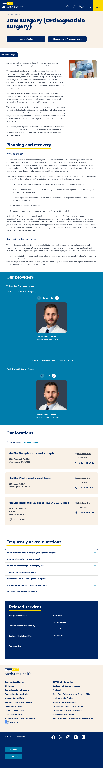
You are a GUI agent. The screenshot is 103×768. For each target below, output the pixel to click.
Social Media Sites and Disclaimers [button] (20, 718)
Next (57, 298)
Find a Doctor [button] (26, 39)
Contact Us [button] (13, 756)
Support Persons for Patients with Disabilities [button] (72, 718)
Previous (39, 298)
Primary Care (58, 629)
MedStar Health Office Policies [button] (18, 702)
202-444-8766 (86, 512)
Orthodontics (15, 646)
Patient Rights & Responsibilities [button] (67, 710)
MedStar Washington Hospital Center (30, 478)
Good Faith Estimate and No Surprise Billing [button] (71, 694)
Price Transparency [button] (13, 714)
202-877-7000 (86, 487)
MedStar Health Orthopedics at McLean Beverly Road (39, 502)
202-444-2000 (86, 463)
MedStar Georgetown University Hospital (32, 453)
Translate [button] (14, 722)
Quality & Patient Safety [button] (63, 714)
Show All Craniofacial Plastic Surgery (50, 360)
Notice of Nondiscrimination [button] (64, 702)
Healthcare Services (13, 14)
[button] (67, 6)
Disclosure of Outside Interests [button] (66, 686)
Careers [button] (13, 749)
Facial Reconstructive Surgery (22, 626)
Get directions (84, 453)
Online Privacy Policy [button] (14, 706)
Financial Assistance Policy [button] (17, 694)
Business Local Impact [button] (14, 682)
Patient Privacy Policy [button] (14, 710)
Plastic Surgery (59, 622)
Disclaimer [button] (9, 686)
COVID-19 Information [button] (62, 682)
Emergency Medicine (18, 615)
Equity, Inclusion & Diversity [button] (17, 690)
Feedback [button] (56, 690)
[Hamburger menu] (98, 5)
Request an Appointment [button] (67, 39)
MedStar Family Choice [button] (62, 698)
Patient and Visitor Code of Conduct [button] (68, 706)
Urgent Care (58, 635)
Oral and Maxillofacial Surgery (22, 636)
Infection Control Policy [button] (15, 698)
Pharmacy (57, 615)
